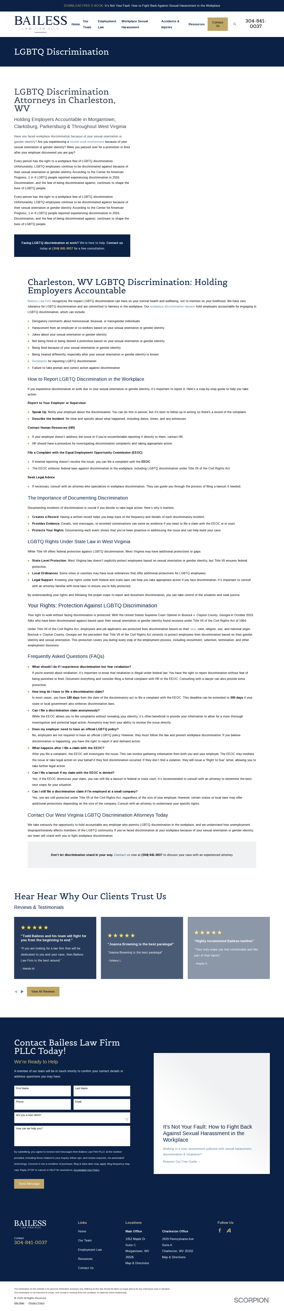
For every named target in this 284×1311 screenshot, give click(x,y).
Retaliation (39, 361)
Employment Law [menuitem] (107, 24)
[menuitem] (19, 1303)
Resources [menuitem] (197, 24)
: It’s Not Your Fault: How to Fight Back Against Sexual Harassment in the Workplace (142, 5)
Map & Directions (137, 1263)
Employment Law (90, 1249)
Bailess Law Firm (39, 301)
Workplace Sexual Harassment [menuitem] (135, 24)
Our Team (85, 1240)
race (193, 629)
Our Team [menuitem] (87, 24)
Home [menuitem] (76, 24)
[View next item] (22, 991)
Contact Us (217, 24)
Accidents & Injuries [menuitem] (170, 24)
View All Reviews (43, 991)
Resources (85, 1258)
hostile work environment (87, 141)
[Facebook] (220, 1230)
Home (82, 1231)
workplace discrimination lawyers (172, 306)
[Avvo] (229, 1230)
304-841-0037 (255, 23)
